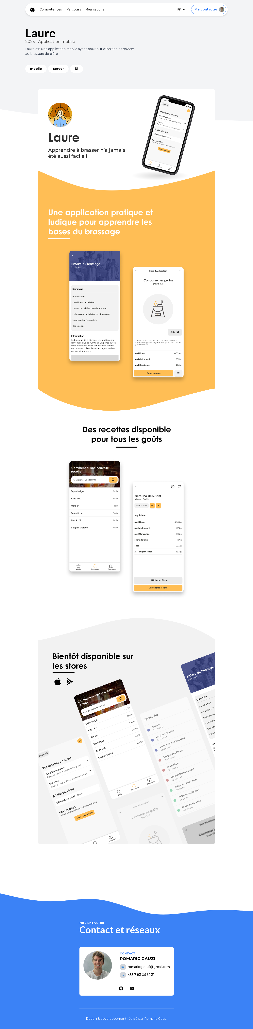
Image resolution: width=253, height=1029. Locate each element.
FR (181, 9)
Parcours (73, 9)
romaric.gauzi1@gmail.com (149, 967)
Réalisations (95, 9)
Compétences (51, 9)
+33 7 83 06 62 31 (141, 975)
